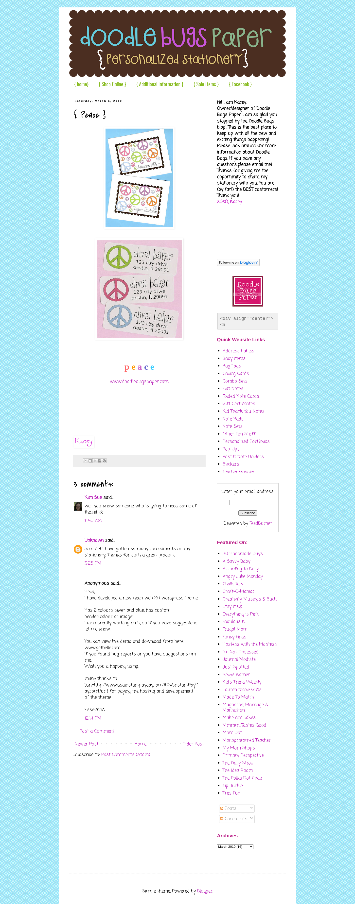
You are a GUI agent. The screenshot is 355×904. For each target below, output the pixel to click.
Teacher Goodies (239, 471)
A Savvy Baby (236, 561)
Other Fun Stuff (239, 434)
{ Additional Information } (159, 84)
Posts (228, 808)
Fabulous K (234, 621)
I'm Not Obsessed (240, 652)
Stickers (231, 464)
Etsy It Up (233, 606)
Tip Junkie (233, 785)
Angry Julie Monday (243, 576)
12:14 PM (93, 718)
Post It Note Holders (243, 456)
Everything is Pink (241, 614)
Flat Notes (233, 388)
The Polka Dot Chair (243, 778)
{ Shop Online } (112, 84)
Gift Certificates (239, 403)
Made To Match (238, 697)
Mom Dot (232, 732)
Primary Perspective (243, 755)
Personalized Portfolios (246, 441)
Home (140, 744)
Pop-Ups (231, 449)
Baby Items (234, 358)
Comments (233, 818)
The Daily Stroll (238, 763)
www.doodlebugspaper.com (139, 381)
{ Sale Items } (206, 84)
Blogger (205, 891)
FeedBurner (260, 523)
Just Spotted (236, 667)
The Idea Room (238, 770)
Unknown (94, 540)
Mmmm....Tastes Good (244, 725)
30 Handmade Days (243, 553)
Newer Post (86, 744)
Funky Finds (234, 637)
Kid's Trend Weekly (242, 682)
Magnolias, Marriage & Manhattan (245, 707)
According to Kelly (241, 568)
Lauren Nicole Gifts (242, 689)
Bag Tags (232, 366)
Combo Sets (235, 381)
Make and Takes (239, 717)
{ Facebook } (240, 84)
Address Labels (238, 350)
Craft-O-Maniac (238, 591)
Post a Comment (97, 731)
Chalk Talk (233, 583)
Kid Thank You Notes (244, 411)
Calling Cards (236, 373)
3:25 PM (93, 563)
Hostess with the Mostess (250, 644)
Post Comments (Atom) (125, 754)
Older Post (193, 744)
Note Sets (233, 426)
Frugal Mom (235, 629)
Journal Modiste (239, 659)
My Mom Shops (239, 748)
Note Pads (233, 419)
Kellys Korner (236, 674)
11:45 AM (93, 520)
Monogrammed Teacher (247, 740)
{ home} (81, 84)
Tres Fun (231, 793)
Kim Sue (93, 497)
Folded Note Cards (241, 396)
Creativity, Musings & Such (250, 599)
